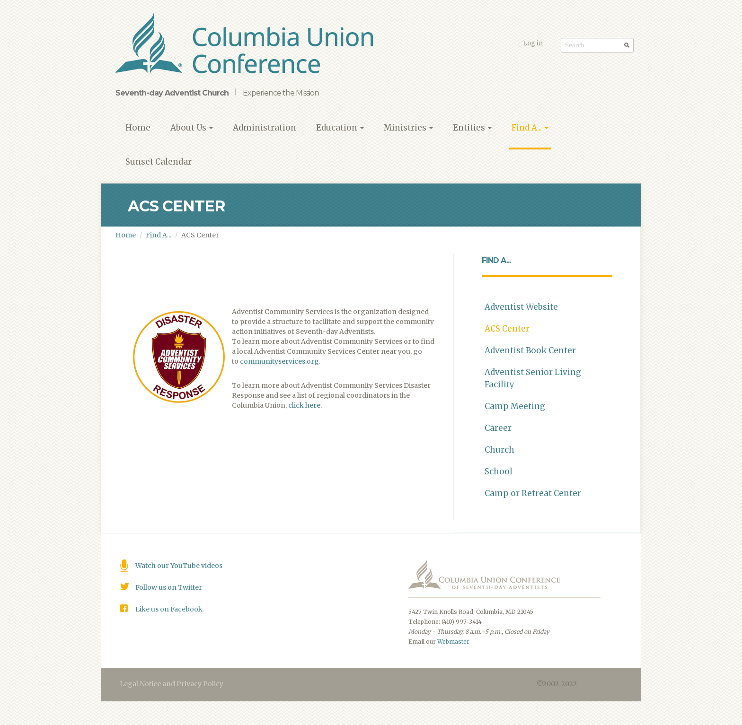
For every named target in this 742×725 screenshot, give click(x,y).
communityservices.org (279, 361)
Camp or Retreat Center (533, 493)
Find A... (530, 127)
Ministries (408, 127)
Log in (533, 43)
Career (498, 428)
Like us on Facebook (169, 609)
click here (304, 405)
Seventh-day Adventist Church (172, 92)
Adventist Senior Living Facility (533, 378)
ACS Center (507, 328)
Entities (472, 127)
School (498, 471)
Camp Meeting (515, 406)
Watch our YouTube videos (178, 565)
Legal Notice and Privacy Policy (171, 684)
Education (340, 127)
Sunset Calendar (158, 162)
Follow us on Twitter (168, 587)
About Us (191, 127)
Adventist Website (521, 307)
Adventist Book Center (530, 350)
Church (499, 450)
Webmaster (453, 641)
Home (137, 127)
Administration (264, 127)
